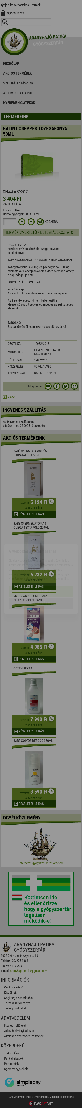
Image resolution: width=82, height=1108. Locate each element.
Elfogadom (41, 566)
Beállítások (41, 578)
